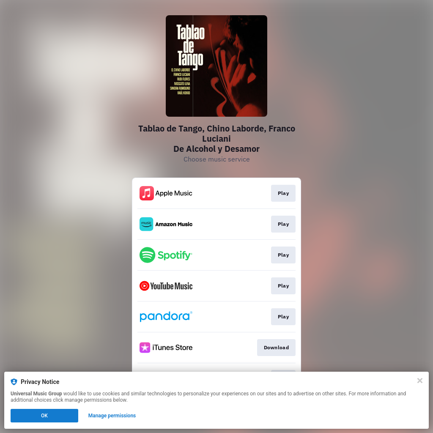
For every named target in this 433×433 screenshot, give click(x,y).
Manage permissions (112, 416)
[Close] (420, 380)
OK (44, 416)
